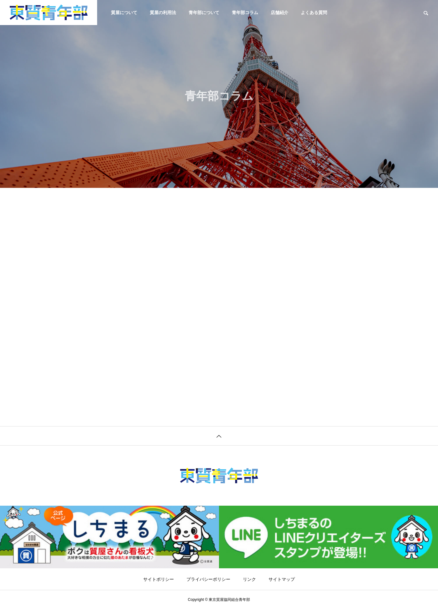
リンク (249, 579)
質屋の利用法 (163, 12)
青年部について (204, 12)
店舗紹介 (279, 12)
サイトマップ (282, 579)
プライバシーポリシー (208, 579)
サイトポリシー (158, 579)
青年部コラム (245, 12)
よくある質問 (314, 12)
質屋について (124, 12)
